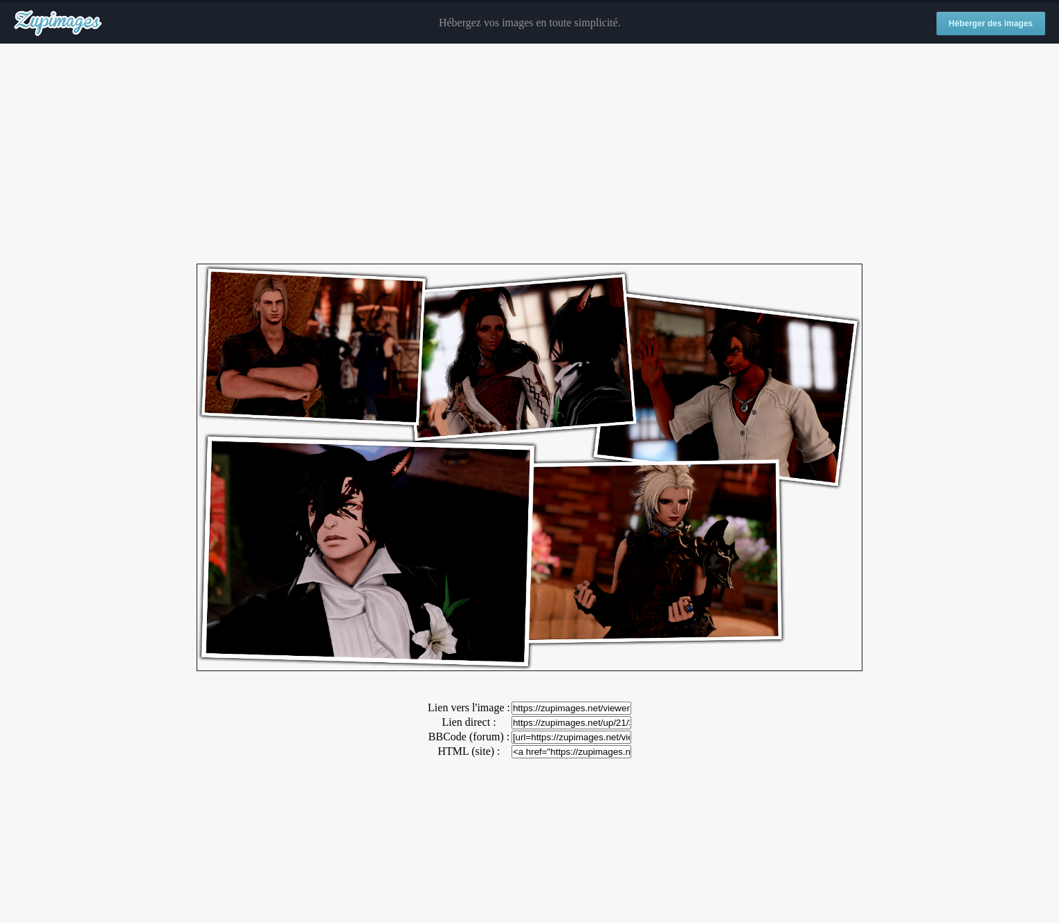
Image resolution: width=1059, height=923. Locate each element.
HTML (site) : (468, 751)
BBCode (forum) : (468, 736)
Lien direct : (469, 722)
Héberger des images (991, 23)
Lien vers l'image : (469, 707)
